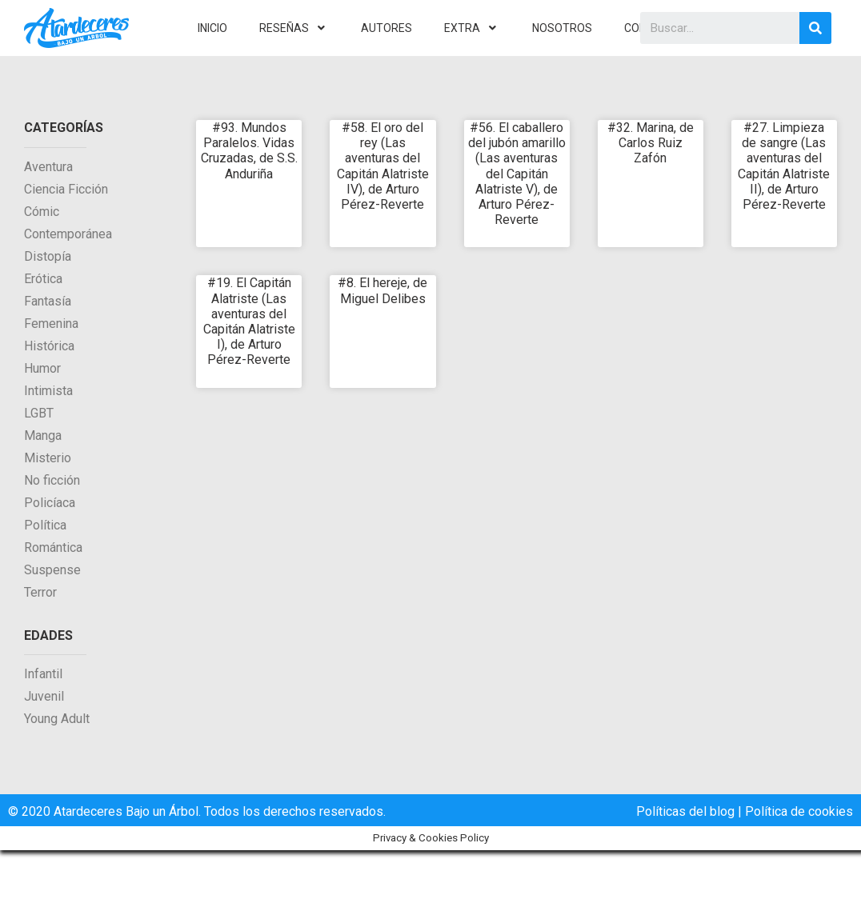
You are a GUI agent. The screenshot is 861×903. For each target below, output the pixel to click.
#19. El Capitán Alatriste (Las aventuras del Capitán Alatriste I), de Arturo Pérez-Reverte (249, 321)
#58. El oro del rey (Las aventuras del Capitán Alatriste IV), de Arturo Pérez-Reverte (383, 166)
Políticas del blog (685, 811)
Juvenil (44, 696)
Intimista (48, 390)
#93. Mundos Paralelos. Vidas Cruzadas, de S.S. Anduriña (249, 151)
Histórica (49, 346)
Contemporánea (68, 234)
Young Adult (57, 718)
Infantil (43, 673)
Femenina (51, 323)
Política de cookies (799, 811)
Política (45, 525)
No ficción (52, 480)
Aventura (48, 166)
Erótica (43, 278)
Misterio (47, 457)
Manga (43, 435)
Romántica (53, 547)
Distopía (47, 256)
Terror (40, 592)
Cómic (41, 211)
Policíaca (49, 502)
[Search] (815, 28)
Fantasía (47, 301)
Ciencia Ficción (66, 189)
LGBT (39, 413)
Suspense (52, 569)
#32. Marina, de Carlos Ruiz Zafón (650, 143)
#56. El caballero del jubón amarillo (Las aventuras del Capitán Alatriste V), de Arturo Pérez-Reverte (517, 173)
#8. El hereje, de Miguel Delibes (382, 290)
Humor (42, 368)
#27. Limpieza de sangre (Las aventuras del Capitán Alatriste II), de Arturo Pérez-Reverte (784, 166)
